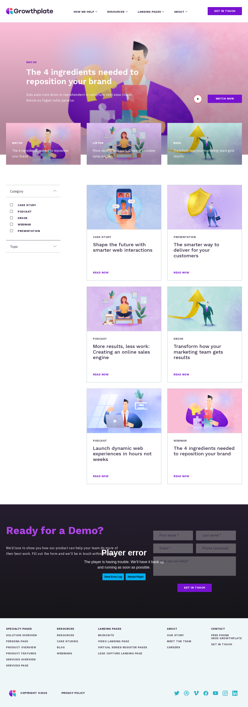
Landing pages (149, 11)
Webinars (64, 653)
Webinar (24, 224)
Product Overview (21, 647)
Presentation (29, 231)
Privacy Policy (73, 693)
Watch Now (225, 98)
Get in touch (224, 11)
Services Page (17, 665)
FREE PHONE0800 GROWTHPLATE (226, 637)
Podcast (25, 211)
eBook (23, 218)
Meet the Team (179, 641)
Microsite (106, 635)
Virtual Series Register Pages (122, 647)
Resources (116, 11)
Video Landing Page (113, 641)
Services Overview (21, 659)
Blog (61, 647)
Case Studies (67, 641)
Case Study (27, 205)
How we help (84, 11)
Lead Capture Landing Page (120, 653)
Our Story (175, 635)
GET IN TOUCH (221, 644)
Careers (173, 647)
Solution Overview (21, 635)
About (179, 11)
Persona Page (17, 641)
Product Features (21, 653)
